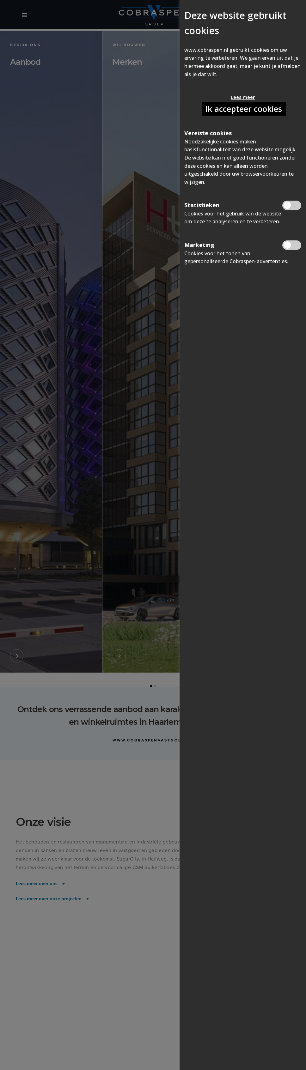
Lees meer (243, 97)
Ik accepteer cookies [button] (243, 108)
